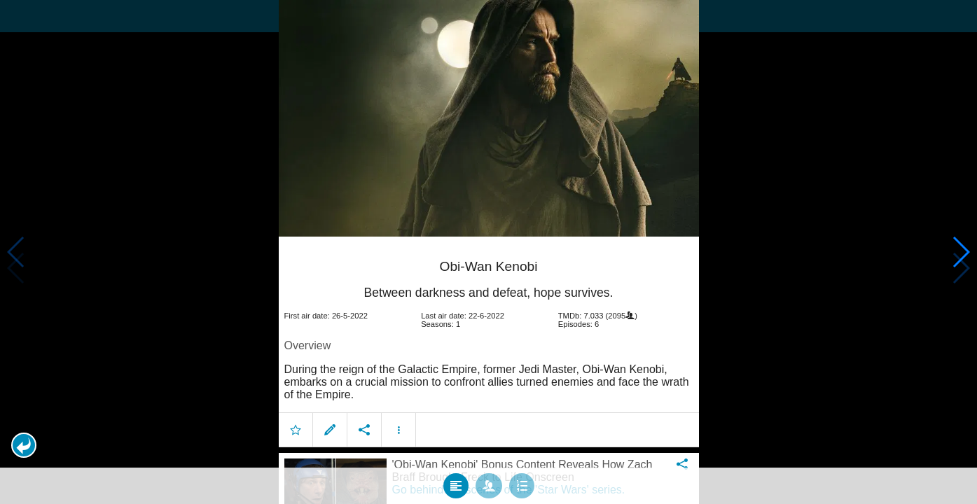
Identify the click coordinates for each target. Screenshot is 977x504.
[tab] (456, 482)
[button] (23, 445)
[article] (489, 341)
